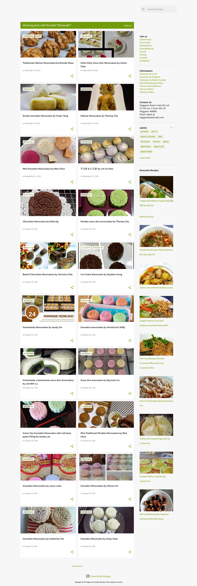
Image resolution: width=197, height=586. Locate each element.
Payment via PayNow (150, 77)
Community (145, 39)
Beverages (145, 141)
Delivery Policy (147, 92)
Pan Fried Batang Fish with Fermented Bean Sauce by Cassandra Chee (152, 363)
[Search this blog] (161, 9)
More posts (77, 566)
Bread (166, 141)
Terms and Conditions (150, 86)
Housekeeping (146, 48)
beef (160, 136)
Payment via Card (148, 74)
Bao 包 (154, 131)
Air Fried (144, 131)
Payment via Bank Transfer (153, 80)
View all (128, 25)
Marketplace (146, 45)
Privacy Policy (146, 89)
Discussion (145, 42)
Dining (143, 54)
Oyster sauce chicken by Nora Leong (156, 287)
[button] (72, 76)
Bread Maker (146, 151)
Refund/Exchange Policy (151, 83)
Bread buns (146, 146)
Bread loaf (159, 146)
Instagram (145, 60)
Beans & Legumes (148, 136)
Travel (143, 51)
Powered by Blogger (98, 576)
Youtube (143, 57)
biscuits (156, 141)
